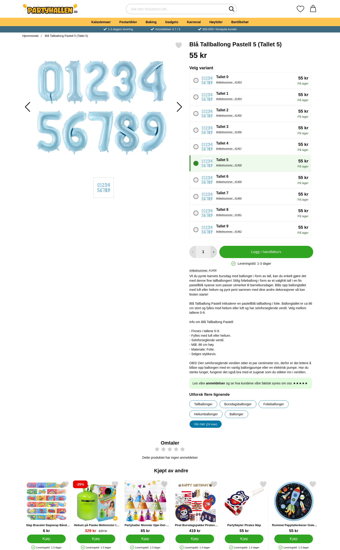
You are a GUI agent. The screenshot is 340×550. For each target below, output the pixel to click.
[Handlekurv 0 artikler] (313, 8)
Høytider (215, 22)
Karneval (194, 22)
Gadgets (171, 22)
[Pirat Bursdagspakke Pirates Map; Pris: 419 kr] (195, 507)
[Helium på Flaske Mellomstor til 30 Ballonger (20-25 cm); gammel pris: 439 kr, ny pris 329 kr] (96, 507)
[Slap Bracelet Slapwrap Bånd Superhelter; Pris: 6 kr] (46, 507)
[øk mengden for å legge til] (213, 252)
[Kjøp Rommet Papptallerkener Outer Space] (293, 539)
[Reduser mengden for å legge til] (192, 252)
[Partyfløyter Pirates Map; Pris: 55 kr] (244, 507)
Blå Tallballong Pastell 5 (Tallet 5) (66, 35)
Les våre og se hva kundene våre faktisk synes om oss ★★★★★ (250, 383)
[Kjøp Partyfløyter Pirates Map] (244, 539)
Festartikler (128, 22)
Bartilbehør (240, 22)
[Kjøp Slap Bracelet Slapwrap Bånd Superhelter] (46, 539)
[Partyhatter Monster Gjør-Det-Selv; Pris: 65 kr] (145, 507)
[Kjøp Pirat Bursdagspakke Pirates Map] (194, 539)
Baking (151, 22)
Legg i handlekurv (266, 252)
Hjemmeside (30, 35)
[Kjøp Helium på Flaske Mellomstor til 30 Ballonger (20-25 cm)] (96, 539)
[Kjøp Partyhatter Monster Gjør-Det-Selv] (145, 539)
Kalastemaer (101, 22)
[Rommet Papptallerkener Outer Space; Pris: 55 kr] (294, 507)
